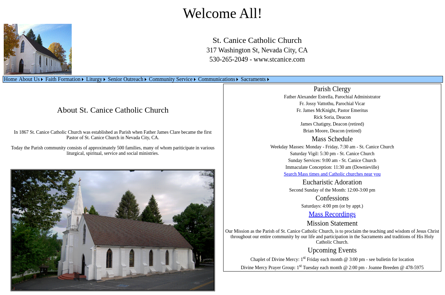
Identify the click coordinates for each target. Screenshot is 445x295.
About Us (29, 79)
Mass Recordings (332, 214)
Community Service (170, 79)
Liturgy (94, 79)
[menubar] (137, 79)
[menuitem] (10, 79)
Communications (216, 79)
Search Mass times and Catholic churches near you (332, 174)
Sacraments (253, 79)
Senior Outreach (125, 79)
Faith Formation (63, 79)
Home (10, 79)
